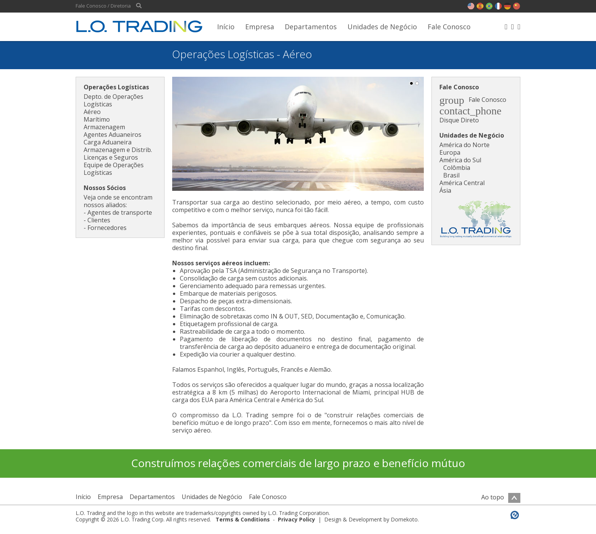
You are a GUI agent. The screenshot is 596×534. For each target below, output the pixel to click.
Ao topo (500, 497)
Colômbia (456, 167)
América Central (462, 183)
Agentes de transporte (119, 212)
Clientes (98, 220)
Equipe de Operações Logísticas (114, 169)
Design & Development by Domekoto (371, 519)
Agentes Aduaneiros (112, 134)
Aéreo (92, 112)
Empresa (259, 26)
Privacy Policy (296, 519)
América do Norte (464, 145)
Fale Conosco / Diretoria (103, 5)
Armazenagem (104, 127)
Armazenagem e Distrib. (118, 150)
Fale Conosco (449, 26)
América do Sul (460, 160)
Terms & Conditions (243, 519)
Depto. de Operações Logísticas (113, 100)
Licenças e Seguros (111, 157)
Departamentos (311, 26)
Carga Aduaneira (108, 142)
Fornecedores (107, 227)
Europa (449, 152)
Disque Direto (459, 120)
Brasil (451, 175)
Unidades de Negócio (382, 26)
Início (226, 26)
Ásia (445, 190)
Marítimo (97, 119)
